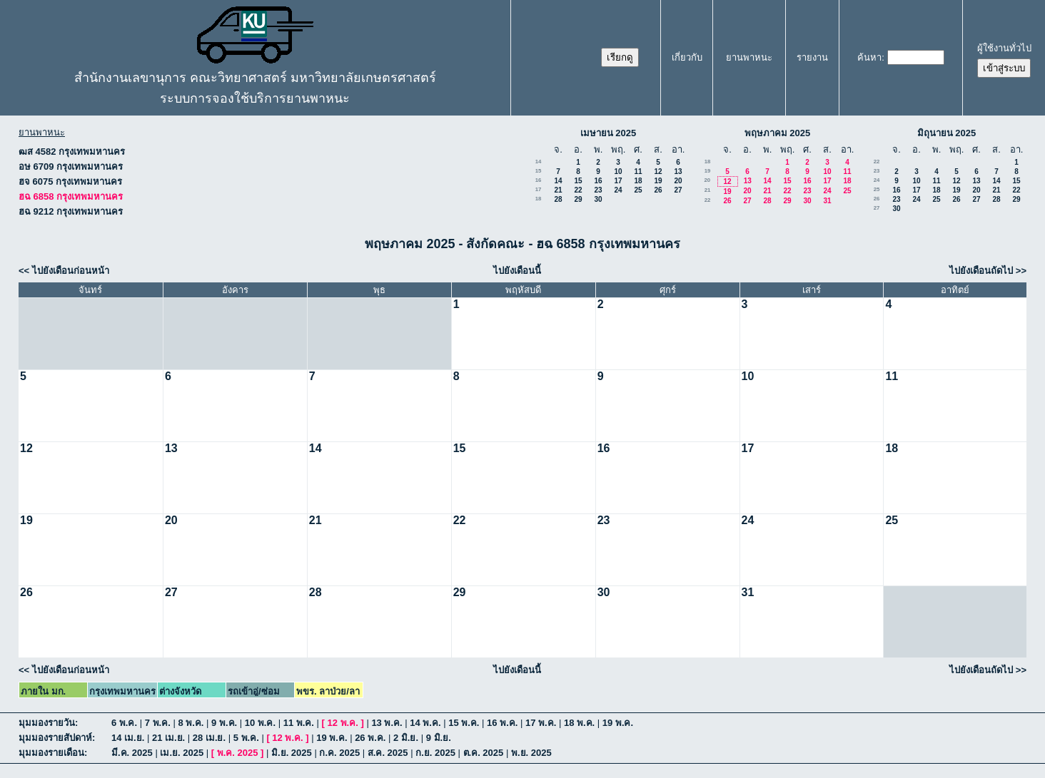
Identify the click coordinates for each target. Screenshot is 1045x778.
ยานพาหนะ (749, 57)
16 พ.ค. (502, 722)
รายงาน (812, 57)
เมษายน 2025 (608, 133)
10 (618, 171)
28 (558, 199)
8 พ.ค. (190, 722)
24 (618, 190)
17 (618, 181)
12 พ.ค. (343, 722)
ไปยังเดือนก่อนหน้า (70, 270)
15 (538, 171)
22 (578, 190)
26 (658, 190)
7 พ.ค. (158, 722)
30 (598, 199)
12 (658, 171)
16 (538, 180)
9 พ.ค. (224, 722)
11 (638, 171)
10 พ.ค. (260, 722)
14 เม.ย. (127, 737)
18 (638, 181)
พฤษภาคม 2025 (777, 133)
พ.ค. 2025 (237, 752)
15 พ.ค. (463, 722)
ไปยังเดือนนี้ (517, 270)
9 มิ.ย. (438, 737)
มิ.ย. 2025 (291, 752)
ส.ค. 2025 (388, 752)
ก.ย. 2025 (435, 752)
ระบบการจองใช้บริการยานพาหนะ (255, 98)
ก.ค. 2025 (339, 752)
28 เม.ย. (209, 737)
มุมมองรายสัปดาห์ (55, 737)
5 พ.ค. (246, 737)
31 (827, 201)
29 (578, 199)
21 (558, 190)
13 (678, 171)
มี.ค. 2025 (132, 752)
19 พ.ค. (617, 722)
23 (598, 190)
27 (678, 190)
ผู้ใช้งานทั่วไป (1004, 48)
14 (538, 161)
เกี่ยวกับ (687, 57)
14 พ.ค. (425, 722)
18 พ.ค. (579, 722)
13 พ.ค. (386, 722)
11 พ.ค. (298, 722)
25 (638, 190)
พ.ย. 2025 (531, 752)
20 (678, 181)
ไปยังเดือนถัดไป (981, 270)
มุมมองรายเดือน (51, 752)
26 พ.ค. (370, 737)
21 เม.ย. (168, 737)
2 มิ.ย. (405, 737)
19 (658, 181)
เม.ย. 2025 (181, 752)
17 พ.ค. (540, 722)
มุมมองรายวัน (47, 722)
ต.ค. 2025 (483, 752)
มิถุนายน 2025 (946, 133)
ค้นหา (869, 57)
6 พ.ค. (124, 722)
